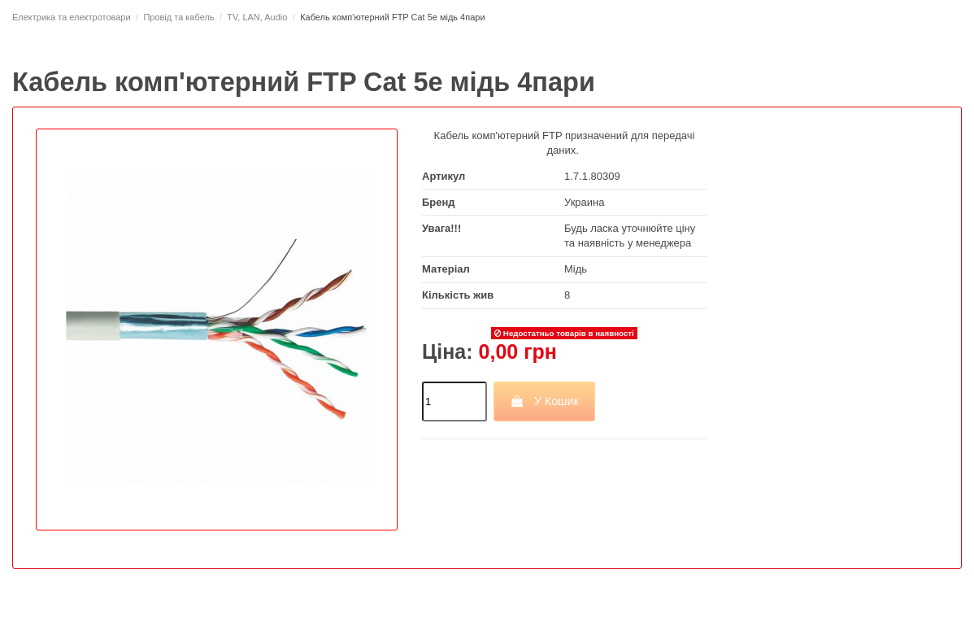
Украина (584, 202)
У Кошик (544, 401)
